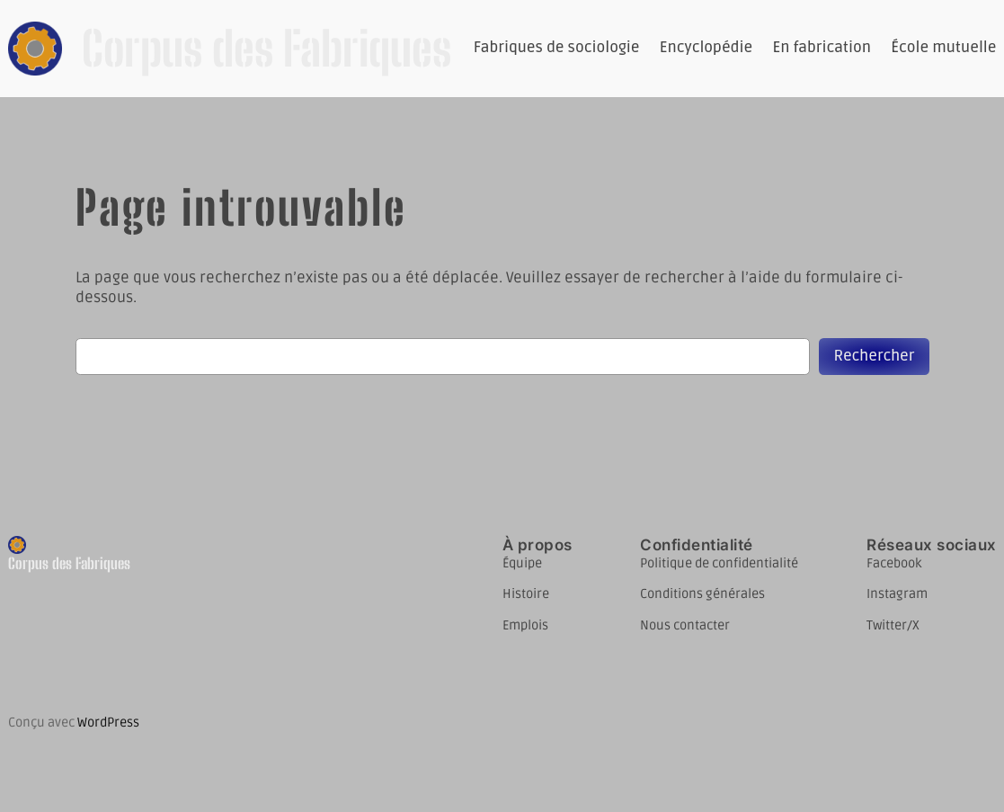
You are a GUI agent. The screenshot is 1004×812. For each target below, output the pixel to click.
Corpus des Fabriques (266, 48)
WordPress (108, 722)
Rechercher (873, 356)
